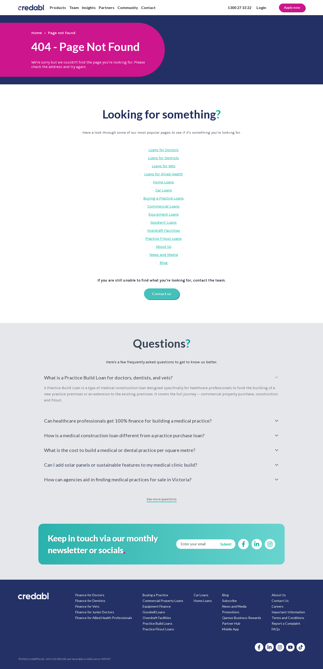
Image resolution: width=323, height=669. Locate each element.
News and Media (163, 254)
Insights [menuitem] (89, 7)
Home (36, 33)
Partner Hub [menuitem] (231, 623)
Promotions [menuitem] (230, 612)
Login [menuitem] (261, 7)
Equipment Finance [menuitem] (157, 606)
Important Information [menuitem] (288, 612)
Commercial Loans (163, 206)
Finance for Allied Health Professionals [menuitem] (103, 618)
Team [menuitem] (74, 7)
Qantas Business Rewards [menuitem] (241, 618)
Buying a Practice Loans (163, 198)
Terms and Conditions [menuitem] (288, 618)
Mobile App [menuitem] (230, 629)
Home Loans (163, 182)
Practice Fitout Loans (163, 238)
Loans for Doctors (163, 150)
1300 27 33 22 (239, 7)
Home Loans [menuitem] (203, 601)
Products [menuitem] (58, 7)
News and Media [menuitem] (234, 606)
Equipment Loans (163, 214)
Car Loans (163, 190)
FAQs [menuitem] (276, 629)
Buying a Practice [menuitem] (155, 595)
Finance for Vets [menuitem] (87, 606)
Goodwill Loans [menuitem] (154, 612)
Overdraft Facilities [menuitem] (157, 618)
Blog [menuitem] (225, 595)
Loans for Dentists (163, 158)
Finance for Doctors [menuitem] (89, 595)
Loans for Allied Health (163, 174)
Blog (164, 262)
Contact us (161, 293)
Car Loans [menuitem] (201, 595)
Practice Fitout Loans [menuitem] (158, 629)
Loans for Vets (163, 166)
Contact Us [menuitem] (280, 601)
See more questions (162, 499)
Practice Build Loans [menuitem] (157, 623)
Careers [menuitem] (277, 606)
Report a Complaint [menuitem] (286, 623)
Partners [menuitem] (106, 7)
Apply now (292, 7)
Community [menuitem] (127, 7)
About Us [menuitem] (279, 595)
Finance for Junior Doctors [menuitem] (94, 612)
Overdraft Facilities (163, 230)
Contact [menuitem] (148, 7)
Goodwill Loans (163, 222)
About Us (163, 246)
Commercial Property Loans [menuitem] (163, 601)
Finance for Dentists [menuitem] (90, 601)
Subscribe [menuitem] (229, 601)
